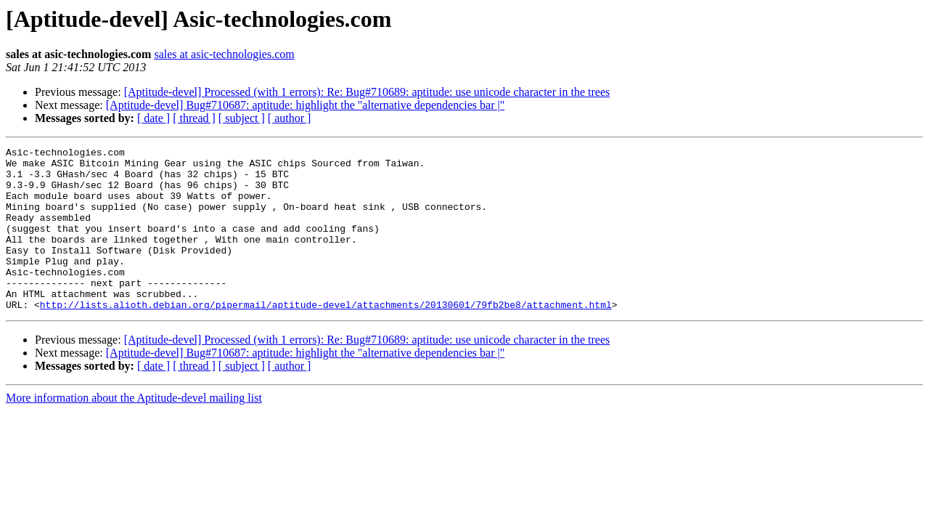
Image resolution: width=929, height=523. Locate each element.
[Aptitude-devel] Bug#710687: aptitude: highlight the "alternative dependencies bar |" (305, 105)
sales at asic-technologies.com (224, 54)
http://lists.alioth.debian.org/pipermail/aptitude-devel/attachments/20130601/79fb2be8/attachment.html (326, 337)
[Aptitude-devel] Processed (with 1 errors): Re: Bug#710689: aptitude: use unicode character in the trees (367, 92)
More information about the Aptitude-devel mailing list (134, 430)
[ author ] (289, 118)
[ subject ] (241, 118)
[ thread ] (194, 118)
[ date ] (153, 118)
